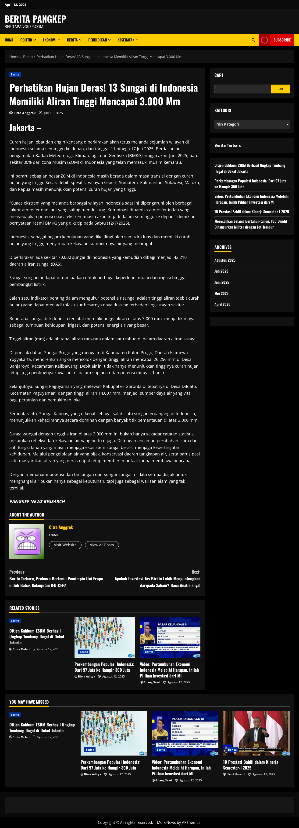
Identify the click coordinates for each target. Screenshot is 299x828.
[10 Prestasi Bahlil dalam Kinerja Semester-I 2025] (256, 733)
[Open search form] (253, 39)
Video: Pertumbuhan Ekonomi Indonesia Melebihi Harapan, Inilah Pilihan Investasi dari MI (169, 670)
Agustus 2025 (224, 260)
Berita (72, 40)
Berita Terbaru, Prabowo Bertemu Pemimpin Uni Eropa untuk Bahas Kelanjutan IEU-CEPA (57, 578)
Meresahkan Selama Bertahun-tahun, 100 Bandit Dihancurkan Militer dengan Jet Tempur (250, 224)
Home (9, 40)
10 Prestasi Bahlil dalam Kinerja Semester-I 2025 (251, 211)
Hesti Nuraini (236, 774)
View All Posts (102, 544)
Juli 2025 (221, 271)
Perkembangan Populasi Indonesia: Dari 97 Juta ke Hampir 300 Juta (104, 667)
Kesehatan (126, 40)
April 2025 (222, 304)
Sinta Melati (21, 649)
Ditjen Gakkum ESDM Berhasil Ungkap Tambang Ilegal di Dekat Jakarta (36, 636)
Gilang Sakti (151, 682)
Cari (218, 75)
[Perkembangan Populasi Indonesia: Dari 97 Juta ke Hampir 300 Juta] (105, 637)
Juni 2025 (221, 282)
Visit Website (65, 544)
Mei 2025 (221, 293)
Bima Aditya (86, 676)
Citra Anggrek (25, 113)
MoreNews (166, 822)
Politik (26, 40)
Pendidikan (97, 40)
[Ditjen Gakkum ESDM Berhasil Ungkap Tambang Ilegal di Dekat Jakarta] (39, 620)
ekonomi (50, 40)
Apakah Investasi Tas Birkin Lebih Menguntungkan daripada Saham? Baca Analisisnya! (152, 578)
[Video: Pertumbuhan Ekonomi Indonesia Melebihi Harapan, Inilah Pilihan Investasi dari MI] (170, 637)
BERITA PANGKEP (35, 18)
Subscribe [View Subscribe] (275, 40)
